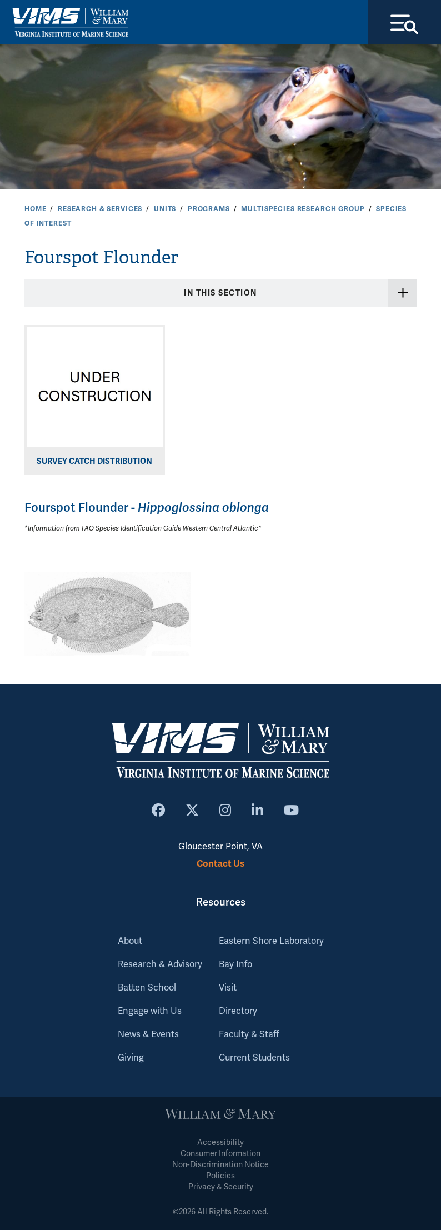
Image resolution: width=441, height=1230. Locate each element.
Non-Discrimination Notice (220, 1164)
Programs (209, 208)
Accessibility (220, 1142)
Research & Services (100, 208)
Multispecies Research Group (302, 208)
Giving (131, 1057)
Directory (238, 1011)
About (130, 941)
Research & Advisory (160, 964)
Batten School (147, 987)
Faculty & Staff (249, 1034)
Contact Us (220, 863)
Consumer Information (220, 1153)
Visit (228, 987)
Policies (220, 1176)
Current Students (254, 1057)
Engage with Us (150, 1011)
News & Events (148, 1034)
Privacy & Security (220, 1187)
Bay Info (235, 964)
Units (165, 208)
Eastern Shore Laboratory (271, 941)
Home (35, 208)
